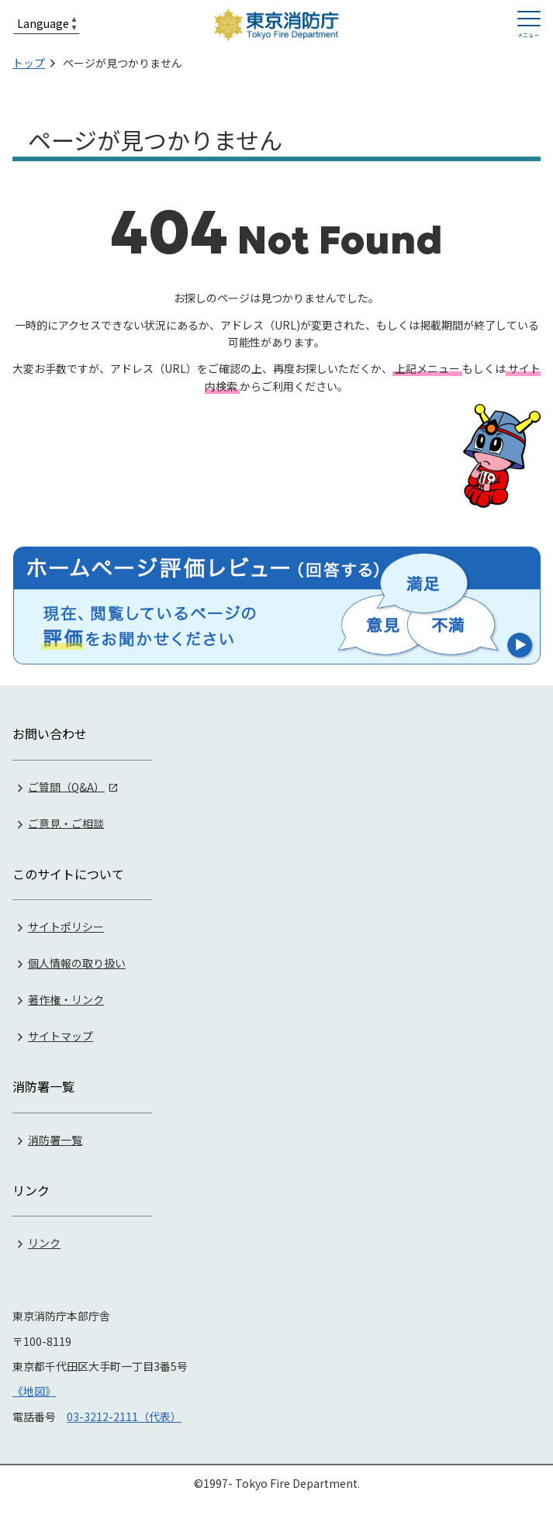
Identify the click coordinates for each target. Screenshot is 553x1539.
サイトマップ (60, 1036)
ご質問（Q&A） (66, 786)
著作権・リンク (66, 999)
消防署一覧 (55, 1139)
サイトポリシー (66, 926)
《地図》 (34, 1391)
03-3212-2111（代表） (124, 1416)
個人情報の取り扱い (77, 963)
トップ (28, 63)
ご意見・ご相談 (66, 822)
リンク (44, 1243)
